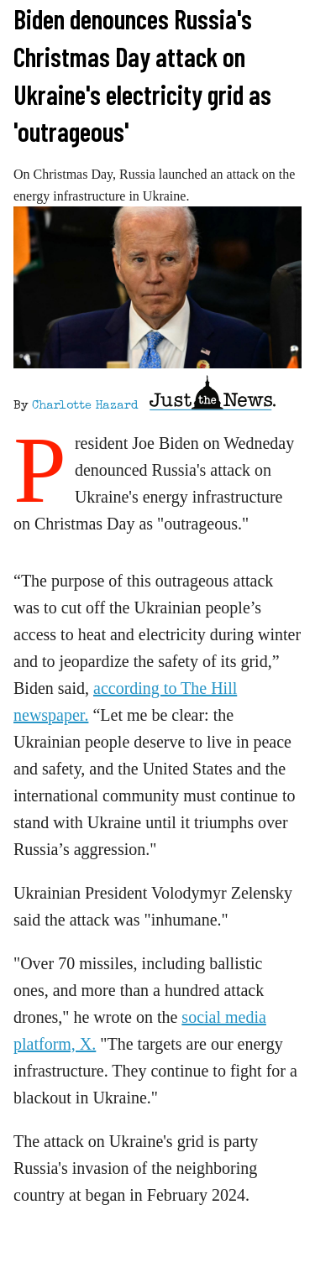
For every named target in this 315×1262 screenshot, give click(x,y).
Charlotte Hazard (85, 406)
